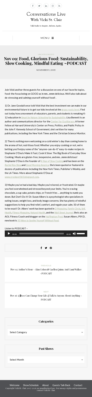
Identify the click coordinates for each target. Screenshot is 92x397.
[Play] (8, 233)
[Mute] (74, 233)
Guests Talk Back (61, 385)
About (45, 385)
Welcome (14, 385)
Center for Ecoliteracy (62, 121)
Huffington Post (54, 216)
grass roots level (70, 109)
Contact (78, 385)
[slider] (41, 233)
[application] (46, 233)
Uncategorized (46, 54)
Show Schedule (31, 385)
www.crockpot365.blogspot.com (22, 176)
